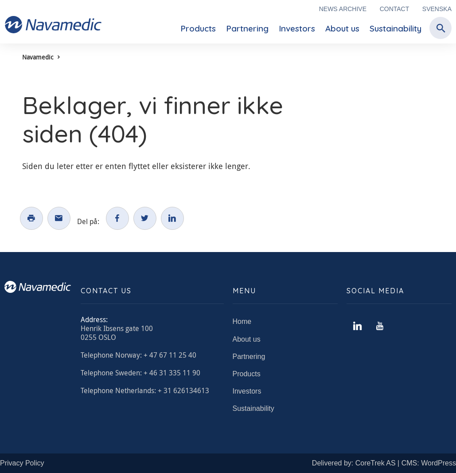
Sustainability (395, 28)
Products (198, 28)
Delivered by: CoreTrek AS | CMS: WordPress (384, 463)
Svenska (437, 8)
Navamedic (37, 57)
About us (342, 28)
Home (242, 321)
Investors (297, 28)
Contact (394, 8)
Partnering (247, 28)
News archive (342, 8)
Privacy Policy (22, 463)
